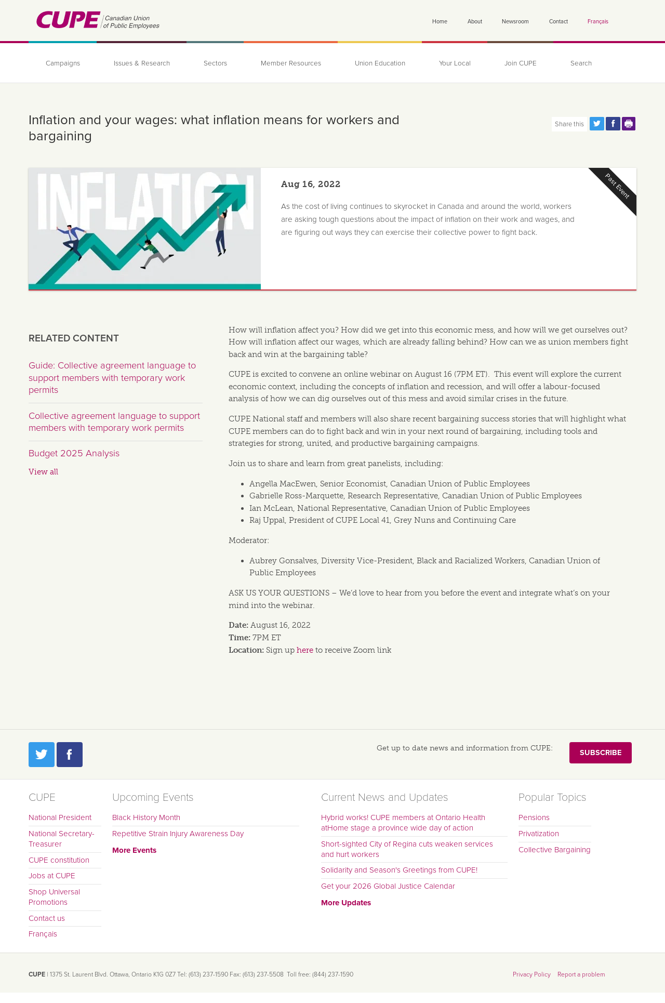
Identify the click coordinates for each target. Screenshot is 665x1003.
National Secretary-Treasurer (62, 839)
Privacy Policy (532, 974)
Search (581, 63)
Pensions (534, 817)
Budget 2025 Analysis (74, 453)
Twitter (42, 754)
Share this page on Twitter (597, 123)
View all (43, 472)
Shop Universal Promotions (54, 897)
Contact (558, 21)
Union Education (380, 63)
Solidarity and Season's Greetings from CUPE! (399, 870)
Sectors (215, 63)
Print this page (629, 123)
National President (60, 817)
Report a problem (581, 974)
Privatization (538, 833)
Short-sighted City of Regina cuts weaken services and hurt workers (407, 849)
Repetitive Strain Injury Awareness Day (178, 833)
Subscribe (600, 752)
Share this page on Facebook (613, 123)
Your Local (455, 63)
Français (598, 21)
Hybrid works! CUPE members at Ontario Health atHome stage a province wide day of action (403, 823)
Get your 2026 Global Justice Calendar (388, 886)
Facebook (70, 754)
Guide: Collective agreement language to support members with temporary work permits (112, 377)
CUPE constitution (59, 860)
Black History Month (146, 817)
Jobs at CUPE (52, 875)
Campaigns (63, 63)
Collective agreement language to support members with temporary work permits (114, 422)
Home (439, 21)
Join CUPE (520, 63)
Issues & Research (142, 63)
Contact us (47, 918)
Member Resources (291, 63)
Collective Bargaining (554, 849)
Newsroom (515, 21)
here (305, 650)
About (475, 21)
